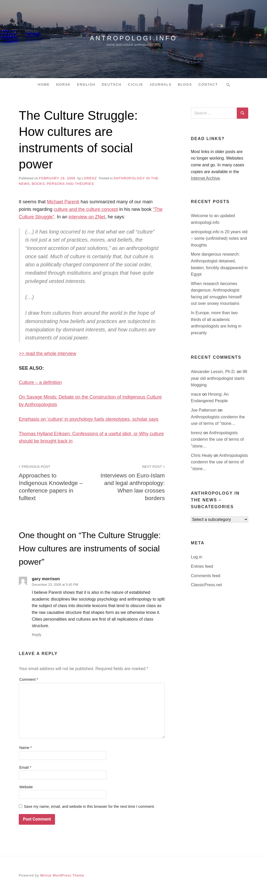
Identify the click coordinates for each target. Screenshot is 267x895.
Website (26, 787)
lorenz (89, 178)
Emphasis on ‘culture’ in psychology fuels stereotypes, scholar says (89, 419)
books (38, 184)
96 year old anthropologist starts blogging (219, 378)
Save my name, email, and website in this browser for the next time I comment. (89, 806)
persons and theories (70, 184)
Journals (161, 84)
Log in (196, 557)
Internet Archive (205, 178)
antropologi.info (133, 38)
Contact (208, 84)
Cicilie (135, 84)
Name (25, 748)
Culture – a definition (40, 382)
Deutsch (112, 84)
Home (44, 84)
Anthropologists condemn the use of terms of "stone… (217, 439)
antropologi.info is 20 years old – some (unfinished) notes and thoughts (219, 238)
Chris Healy (202, 455)
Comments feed (205, 575)
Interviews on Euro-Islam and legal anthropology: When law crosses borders (131, 482)
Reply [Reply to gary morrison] (36, 635)
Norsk (63, 84)
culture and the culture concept (86, 209)
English (86, 84)
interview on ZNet (87, 216)
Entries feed (202, 566)
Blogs (185, 84)
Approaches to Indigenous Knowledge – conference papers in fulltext (52, 482)
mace (196, 394)
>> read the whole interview (47, 353)
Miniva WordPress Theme (62, 875)
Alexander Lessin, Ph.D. (214, 371)
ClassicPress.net (206, 585)
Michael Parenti (63, 201)
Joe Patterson (204, 410)
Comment (28, 679)
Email (25, 767)
